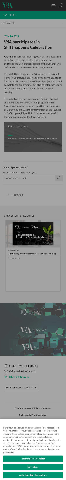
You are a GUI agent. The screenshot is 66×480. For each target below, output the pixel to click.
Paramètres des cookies (33, 458)
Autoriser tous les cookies (32, 475)
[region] (33, 449)
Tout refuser (33, 467)
